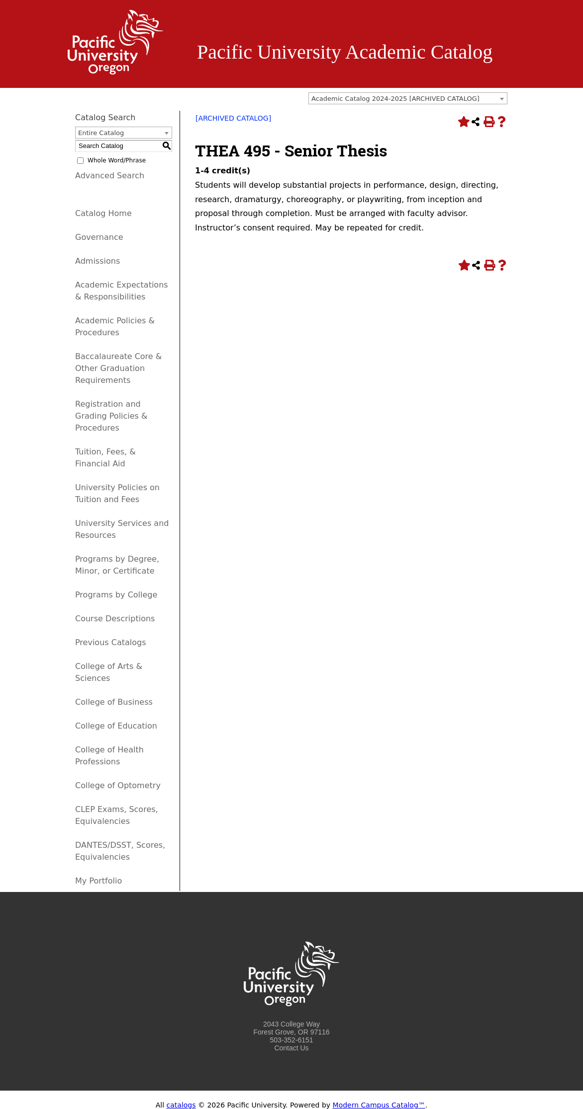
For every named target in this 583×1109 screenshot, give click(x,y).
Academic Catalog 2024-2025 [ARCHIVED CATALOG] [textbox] (395, 98)
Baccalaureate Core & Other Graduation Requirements (118, 368)
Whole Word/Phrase (117, 160)
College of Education (116, 726)
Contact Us (291, 1048)
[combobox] (407, 98)
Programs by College (116, 594)
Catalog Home (103, 213)
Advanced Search (109, 175)
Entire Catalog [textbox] (101, 133)
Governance (99, 237)
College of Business (114, 702)
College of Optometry (118, 785)
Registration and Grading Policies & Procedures (111, 416)
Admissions (97, 261)
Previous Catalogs (110, 642)
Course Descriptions (115, 618)
